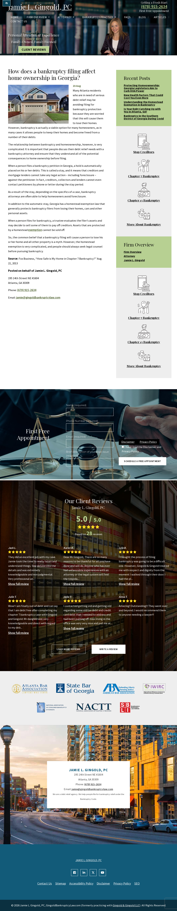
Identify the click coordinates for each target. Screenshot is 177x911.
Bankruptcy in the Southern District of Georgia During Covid (144, 117)
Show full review (18, 584)
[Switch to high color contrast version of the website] (7, 3)
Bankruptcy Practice (99, 17)
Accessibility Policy (81, 883)
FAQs (127, 17)
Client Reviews (34, 49)
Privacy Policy (148, 442)
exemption (35, 230)
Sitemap (60, 883)
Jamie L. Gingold (134, 260)
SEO (137, 883)
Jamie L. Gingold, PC (40, 6)
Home (14, 17)
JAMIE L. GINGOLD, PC (89, 860)
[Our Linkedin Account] (83, 872)
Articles (160, 17)
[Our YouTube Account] (102, 872)
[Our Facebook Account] (74, 872)
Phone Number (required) (82, 421)
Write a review (108, 649)
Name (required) (76, 405)
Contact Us (19, 21)
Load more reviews (68, 649)
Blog (142, 17)
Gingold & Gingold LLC (126, 905)
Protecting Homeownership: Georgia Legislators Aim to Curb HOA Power (142, 88)
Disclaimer (127, 442)
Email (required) (76, 436)
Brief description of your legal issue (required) (87, 453)
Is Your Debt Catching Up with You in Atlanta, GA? (142, 110)
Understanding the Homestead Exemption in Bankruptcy (143, 103)
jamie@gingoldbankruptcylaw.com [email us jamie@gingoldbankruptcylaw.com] (38, 297)
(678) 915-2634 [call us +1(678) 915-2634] (154, 6)
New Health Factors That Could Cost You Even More (143, 96)
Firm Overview (38, 17)
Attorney (66, 17)
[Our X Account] (93, 872)
